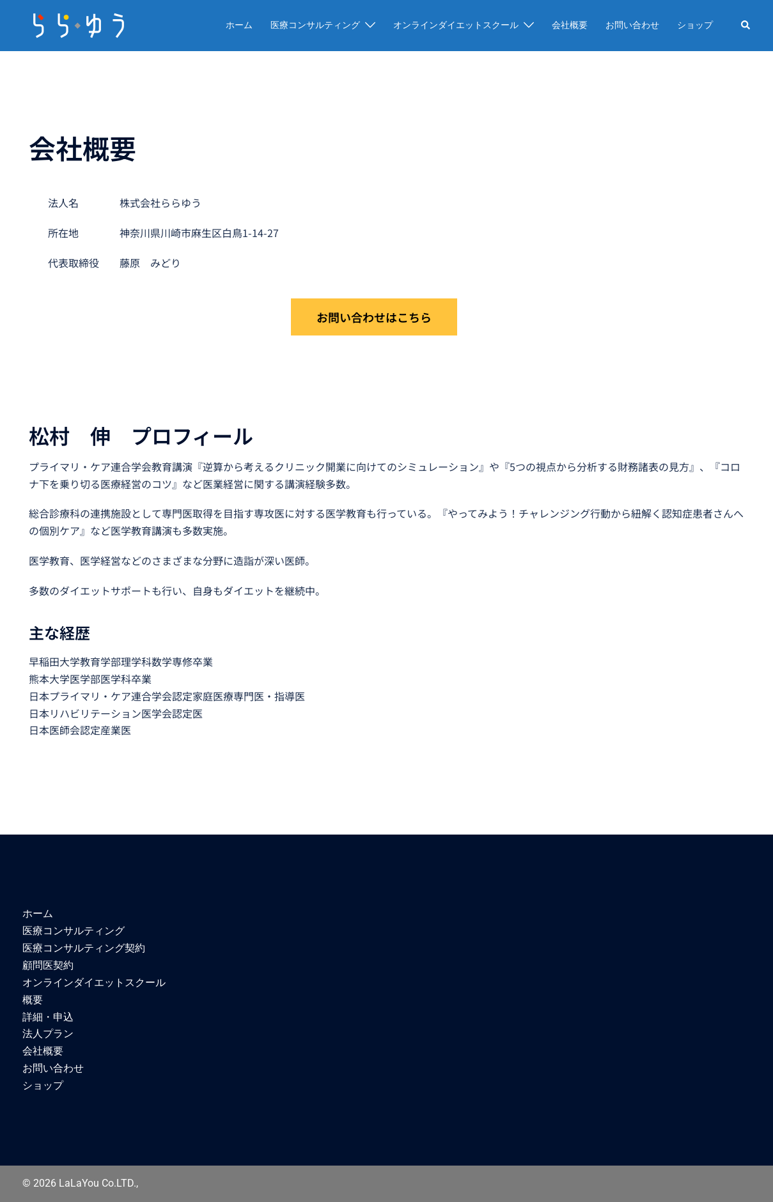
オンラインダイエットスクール (456, 25)
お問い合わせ (632, 25)
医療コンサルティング (315, 25)
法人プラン (48, 1034)
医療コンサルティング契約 (83, 948)
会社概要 (570, 25)
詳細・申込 (48, 1017)
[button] (746, 25)
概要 (32, 1000)
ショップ (695, 25)
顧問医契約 (48, 965)
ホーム (239, 25)
